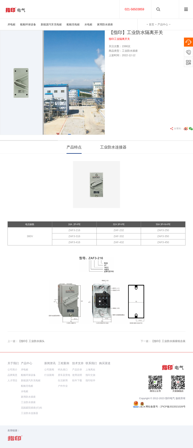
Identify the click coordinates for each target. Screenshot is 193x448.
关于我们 (13, 363)
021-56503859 (134, 9)
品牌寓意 (12, 375)
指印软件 (90, 380)
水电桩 (88, 24)
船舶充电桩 (73, 24)
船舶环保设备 (28, 24)
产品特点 (74, 147)
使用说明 (77, 375)
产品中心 (163, 24)
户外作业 (63, 385)
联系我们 (91, 363)
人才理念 (12, 380)
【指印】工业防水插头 (31, 341)
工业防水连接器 (113, 147)
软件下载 (77, 380)
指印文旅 (90, 375)
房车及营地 (64, 375)
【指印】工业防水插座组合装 (168, 341)
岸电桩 (11, 24)
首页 (151, 24)
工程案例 (63, 363)
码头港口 (63, 369)
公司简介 (12, 369)
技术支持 (77, 363)
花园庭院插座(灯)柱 (31, 407)
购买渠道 (104, 363)
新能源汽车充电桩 (51, 24)
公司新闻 (49, 369)
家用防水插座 (105, 24)
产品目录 (77, 369)
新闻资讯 (50, 363)
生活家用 (63, 380)
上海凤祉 (90, 369)
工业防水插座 (28, 402)
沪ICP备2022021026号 (172, 406)
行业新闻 (49, 375)
